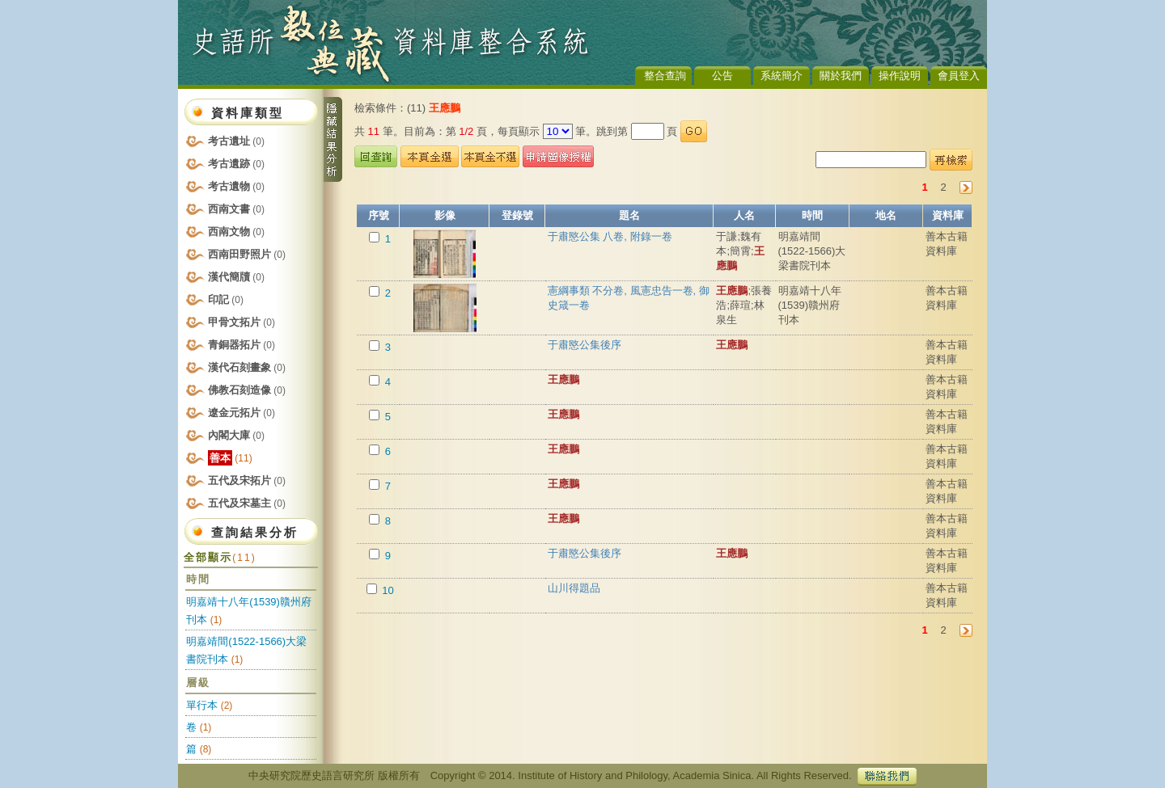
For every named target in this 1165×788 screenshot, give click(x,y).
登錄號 (517, 215)
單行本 (202, 705)
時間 (812, 215)
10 (386, 590)
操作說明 (900, 76)
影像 (444, 215)
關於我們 (841, 76)
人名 (744, 215)
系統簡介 (781, 76)
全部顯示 (220, 557)
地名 (885, 215)
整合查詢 (665, 76)
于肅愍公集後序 (584, 345)
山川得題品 (574, 588)
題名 (629, 215)
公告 (722, 76)
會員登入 (959, 76)
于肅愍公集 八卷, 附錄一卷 (610, 236)
